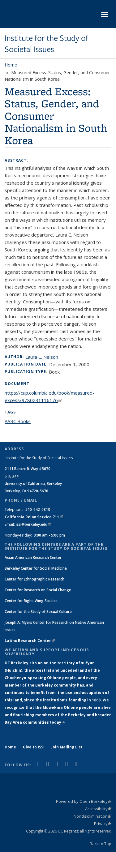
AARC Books (18, 421)
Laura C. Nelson (41, 357)
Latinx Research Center (30, 640)
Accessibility (98, 808)
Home (11, 65)
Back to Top (100, 843)
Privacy (102, 823)
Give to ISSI (34, 747)
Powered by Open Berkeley (83, 801)
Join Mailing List (67, 747)
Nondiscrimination (92, 816)
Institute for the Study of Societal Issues (46, 43)
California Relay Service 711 (34, 517)
